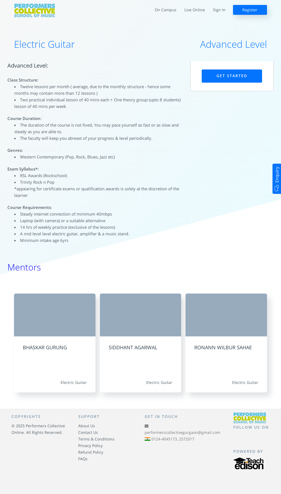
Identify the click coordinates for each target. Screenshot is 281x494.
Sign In (219, 9)
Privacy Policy (90, 445)
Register (249, 9)
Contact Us (88, 432)
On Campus (165, 9)
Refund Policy (90, 452)
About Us (86, 425)
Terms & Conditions (96, 439)
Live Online (194, 9)
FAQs (83, 458)
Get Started (232, 75)
